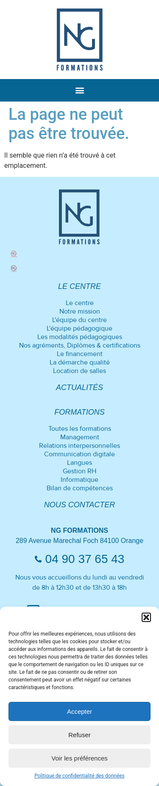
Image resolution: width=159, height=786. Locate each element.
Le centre (79, 286)
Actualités (79, 387)
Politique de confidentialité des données (79, 776)
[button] (146, 617)
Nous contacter (79, 504)
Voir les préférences (79, 758)
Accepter (79, 711)
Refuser (79, 734)
